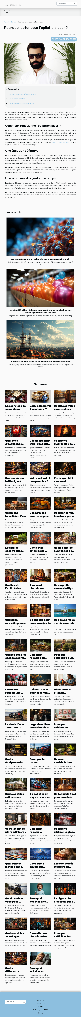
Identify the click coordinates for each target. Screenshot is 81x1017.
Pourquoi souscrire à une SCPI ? (64, 658)
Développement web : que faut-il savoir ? (40, 444)
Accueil (6, 22)
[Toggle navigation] (7, 12)
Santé (40, 1007)
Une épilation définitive (17, 98)
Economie (40, 1000)
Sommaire (13, 89)
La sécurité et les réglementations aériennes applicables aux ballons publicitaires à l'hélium (41, 311)
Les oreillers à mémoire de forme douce (63, 867)
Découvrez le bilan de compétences (63, 692)
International (40, 1003)
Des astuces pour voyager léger (38, 516)
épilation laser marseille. (60, 142)
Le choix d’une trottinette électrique (14, 727)
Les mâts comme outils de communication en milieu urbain (40, 361)
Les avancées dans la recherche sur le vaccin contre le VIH (40, 259)
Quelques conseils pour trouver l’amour (15, 623)
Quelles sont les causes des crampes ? (64, 409)
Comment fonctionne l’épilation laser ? (22, 94)
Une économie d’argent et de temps (21, 103)
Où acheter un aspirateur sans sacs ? (40, 797)
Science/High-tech (40, 1010)
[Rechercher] (66, 4)
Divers (13, 22)
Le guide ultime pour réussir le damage (40, 727)
